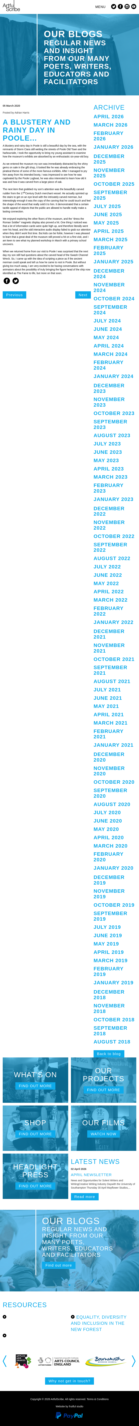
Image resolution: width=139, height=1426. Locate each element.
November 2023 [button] (109, 402)
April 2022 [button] (109, 591)
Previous (14, 295)
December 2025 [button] (109, 159)
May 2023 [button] (106, 460)
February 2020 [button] (108, 856)
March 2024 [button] (111, 354)
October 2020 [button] (114, 782)
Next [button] (134, 1361)
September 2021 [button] (110, 670)
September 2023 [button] (110, 424)
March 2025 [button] (111, 239)
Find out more (35, 1086)
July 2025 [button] (107, 206)
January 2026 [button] (114, 147)
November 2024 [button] (109, 287)
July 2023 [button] (107, 444)
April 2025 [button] (109, 231)
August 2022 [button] (112, 558)
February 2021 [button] (108, 734)
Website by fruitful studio (69, 1406)
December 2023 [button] (109, 388)
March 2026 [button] (111, 125)
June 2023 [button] (108, 452)
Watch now (103, 1134)
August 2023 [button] (112, 435)
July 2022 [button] (107, 567)
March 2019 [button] (111, 960)
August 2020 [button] (112, 804)
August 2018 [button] (112, 1042)
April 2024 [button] (109, 346)
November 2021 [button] (109, 648)
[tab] (115, 117)
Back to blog (109, 1054)
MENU (100, 7)
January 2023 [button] (114, 499)
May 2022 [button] (106, 583)
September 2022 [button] (110, 547)
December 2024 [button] (109, 273)
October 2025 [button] (114, 184)
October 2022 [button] (114, 536)
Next (83, 295)
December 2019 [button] (109, 880)
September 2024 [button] (110, 309)
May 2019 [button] (106, 944)
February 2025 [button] (108, 250)
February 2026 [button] (108, 136)
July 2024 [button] (107, 321)
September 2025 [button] (110, 195)
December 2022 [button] (109, 511)
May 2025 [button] (106, 223)
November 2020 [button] (109, 771)
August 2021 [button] (112, 681)
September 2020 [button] (110, 793)
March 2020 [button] (111, 846)
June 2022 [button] (108, 575)
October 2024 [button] (114, 298)
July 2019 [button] (107, 927)
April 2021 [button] (109, 714)
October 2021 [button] (114, 659)
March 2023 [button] (111, 477)
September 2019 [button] (110, 916)
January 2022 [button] (114, 622)
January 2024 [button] (114, 376)
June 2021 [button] (108, 698)
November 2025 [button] (109, 173)
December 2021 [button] (109, 634)
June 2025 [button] (108, 214)
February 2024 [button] (108, 365)
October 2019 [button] (114, 905)
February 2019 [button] (108, 971)
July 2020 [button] (107, 812)
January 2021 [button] (114, 745)
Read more (84, 1197)
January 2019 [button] (114, 982)
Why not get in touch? (69, 1381)
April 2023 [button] (109, 469)
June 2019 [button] (108, 935)
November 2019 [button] (109, 893)
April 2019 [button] (109, 952)
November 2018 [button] (109, 1008)
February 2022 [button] (108, 611)
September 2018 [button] (110, 1030)
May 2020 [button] (106, 829)
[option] (30, 1361)
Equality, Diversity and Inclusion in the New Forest (99, 1323)
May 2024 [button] (106, 337)
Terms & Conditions (98, 1399)
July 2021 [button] (107, 690)
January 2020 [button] (114, 868)
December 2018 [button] (109, 994)
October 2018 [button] (114, 1019)
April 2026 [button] (109, 116)
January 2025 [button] (114, 261)
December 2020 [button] (109, 757)
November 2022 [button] (109, 525)
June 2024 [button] (108, 329)
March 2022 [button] (111, 600)
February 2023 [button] (108, 488)
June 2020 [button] (108, 821)
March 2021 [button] (111, 723)
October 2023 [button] (114, 413)
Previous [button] (5, 1361)
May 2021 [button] (106, 706)
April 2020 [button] (109, 837)
